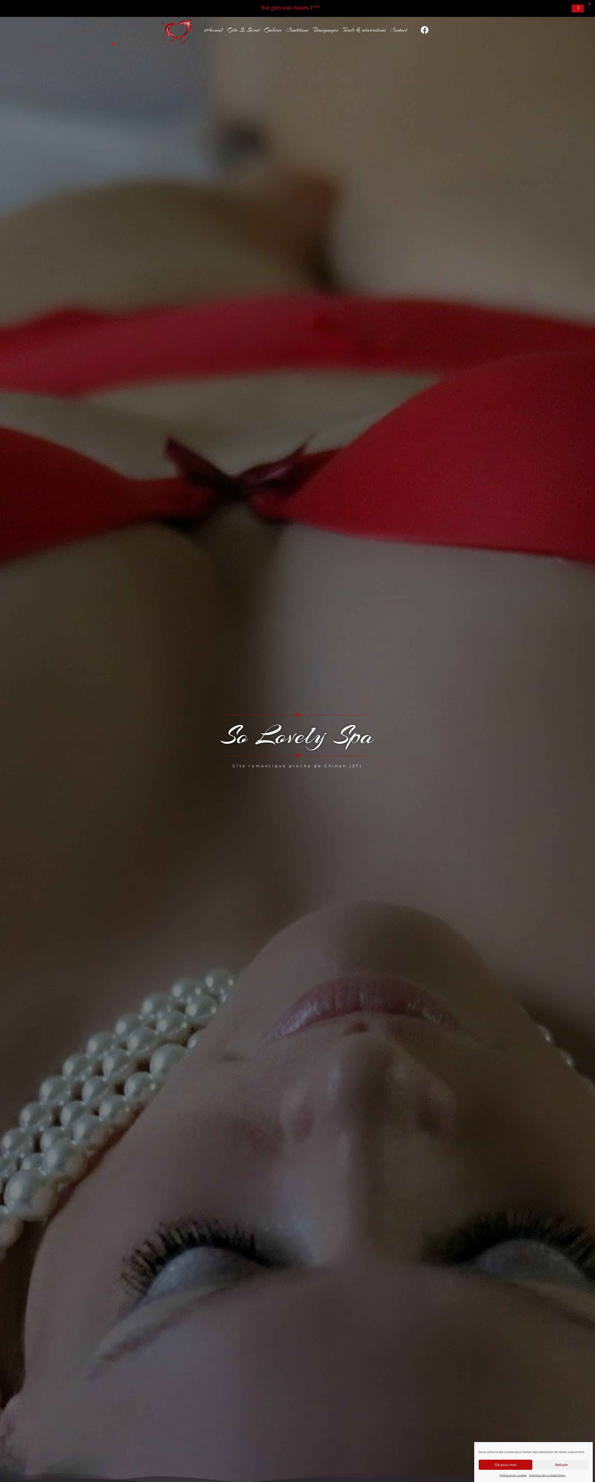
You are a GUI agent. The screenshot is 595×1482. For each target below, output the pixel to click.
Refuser (561, 1465)
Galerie (273, 24)
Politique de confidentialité (547, 1475)
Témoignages (325, 24)
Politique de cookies (513, 1475)
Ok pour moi (505, 1465)
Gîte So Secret (243, 24)
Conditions (297, 24)
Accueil (213, 24)
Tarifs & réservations (364, 24)
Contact (398, 24)
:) (577, 8)
